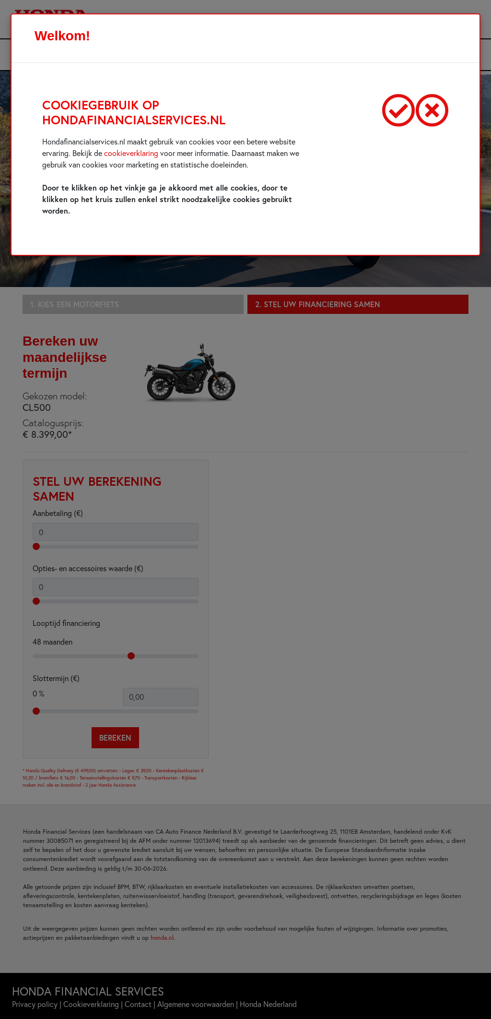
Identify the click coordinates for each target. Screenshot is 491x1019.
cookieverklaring (131, 153)
